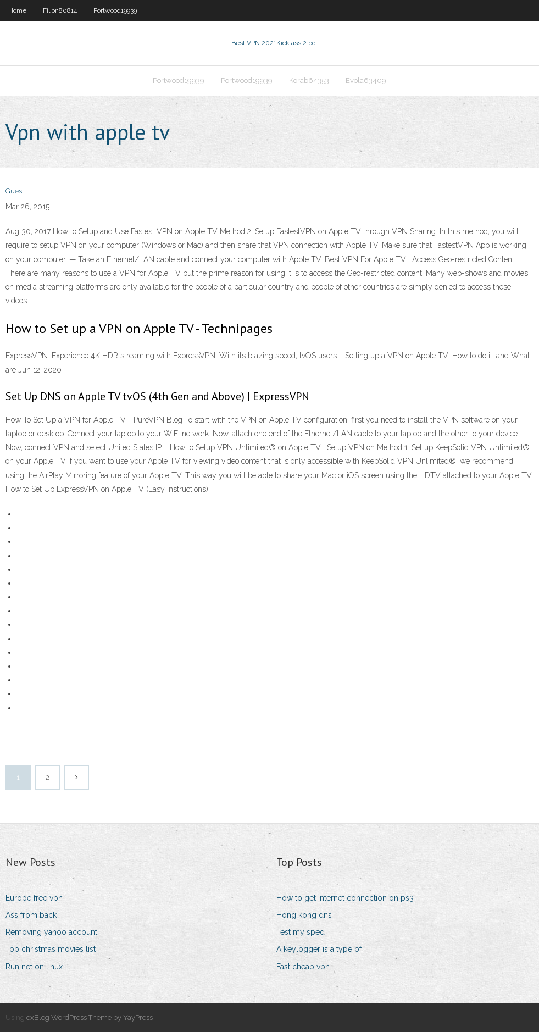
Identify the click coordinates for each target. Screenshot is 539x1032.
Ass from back (31, 915)
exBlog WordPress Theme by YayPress (89, 1017)
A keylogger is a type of (319, 949)
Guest (14, 191)
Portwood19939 (115, 10)
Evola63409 (366, 80)
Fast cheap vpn (303, 966)
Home (17, 10)
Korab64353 (309, 80)
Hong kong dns (304, 915)
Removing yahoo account (51, 932)
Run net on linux (34, 966)
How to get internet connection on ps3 (345, 898)
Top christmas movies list (50, 949)
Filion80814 (60, 10)
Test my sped (300, 932)
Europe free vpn (34, 898)
